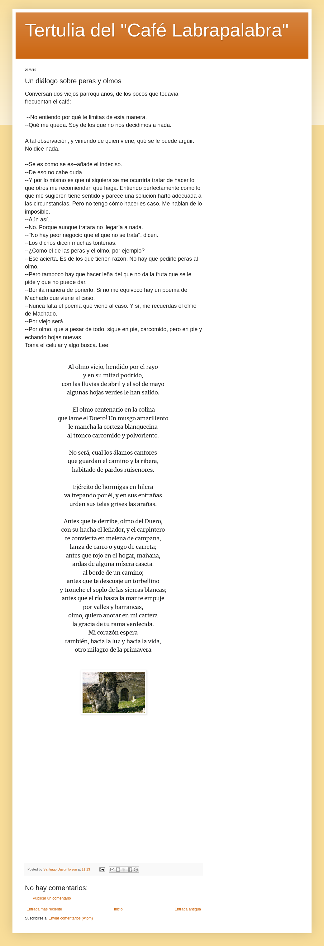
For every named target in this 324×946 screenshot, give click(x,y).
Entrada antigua (187, 909)
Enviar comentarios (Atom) (71, 918)
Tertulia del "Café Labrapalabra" (156, 30)
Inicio (118, 909)
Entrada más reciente (44, 909)
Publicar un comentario (52, 898)
